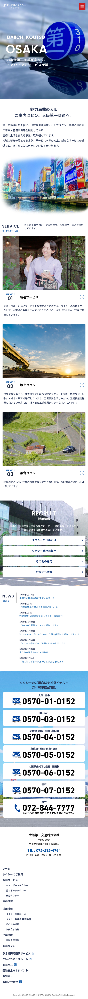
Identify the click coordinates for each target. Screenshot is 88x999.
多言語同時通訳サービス (17, 953)
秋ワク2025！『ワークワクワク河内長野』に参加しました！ (49, 634)
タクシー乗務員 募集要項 (18, 919)
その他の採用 (44, 561)
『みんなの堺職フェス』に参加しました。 (40, 625)
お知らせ (8, 976)
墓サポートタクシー (16, 890)
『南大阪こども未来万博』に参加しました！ (41, 661)
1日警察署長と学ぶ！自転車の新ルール (38, 607)
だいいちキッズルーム (15, 959)
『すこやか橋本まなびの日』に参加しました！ (42, 643)
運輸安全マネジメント (15, 970)
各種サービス (10, 880)
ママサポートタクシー (17, 885)
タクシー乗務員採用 (44, 551)
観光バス (8, 965)
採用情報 (8, 908)
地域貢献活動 (12, 940)
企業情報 (8, 935)
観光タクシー (10, 945)
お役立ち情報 (44, 572)
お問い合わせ (10, 982)
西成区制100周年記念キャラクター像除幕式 (41, 616)
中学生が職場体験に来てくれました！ (38, 598)
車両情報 (8, 901)
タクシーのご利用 (13, 874)
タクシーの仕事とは (44, 540)
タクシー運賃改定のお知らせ (33, 652)
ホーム (6, 868)
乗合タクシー (12, 895)
